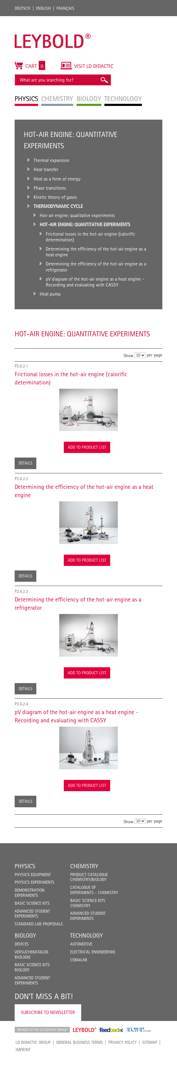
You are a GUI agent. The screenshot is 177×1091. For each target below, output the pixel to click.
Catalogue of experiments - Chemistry (94, 890)
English (43, 8)
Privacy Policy (122, 1042)
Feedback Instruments (111, 1030)
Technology (86, 935)
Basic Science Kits (32, 903)
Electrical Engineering (92, 951)
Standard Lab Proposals (39, 923)
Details (25, 463)
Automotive (81, 944)
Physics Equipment (33, 874)
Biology (25, 935)
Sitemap (149, 1042)
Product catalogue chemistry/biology (89, 877)
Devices (22, 944)
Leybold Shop (85, 1030)
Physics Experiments (34, 882)
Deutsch (23, 8)
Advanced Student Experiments (32, 914)
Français (65, 8)
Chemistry (84, 866)
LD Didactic (42, 1030)
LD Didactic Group (33, 1042)
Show (128, 355)
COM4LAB (78, 959)
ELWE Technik (138, 1030)
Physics (25, 866)
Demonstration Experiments (30, 893)
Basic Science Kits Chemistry (87, 903)
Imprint (23, 1049)
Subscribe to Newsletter (48, 1012)
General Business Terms (79, 1042)
